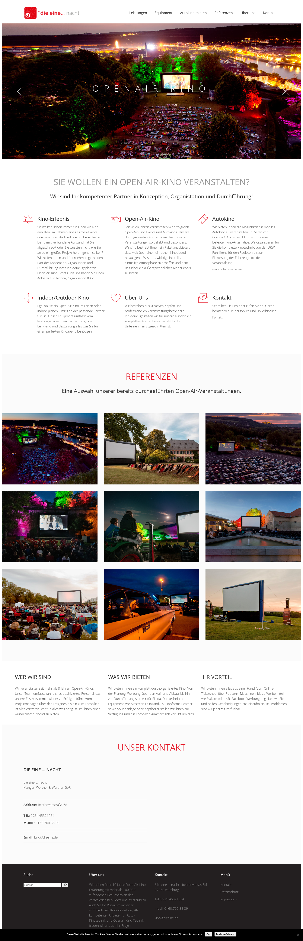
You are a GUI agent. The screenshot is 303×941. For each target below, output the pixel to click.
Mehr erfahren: (225, 934)
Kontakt (226, 884)
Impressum (228, 899)
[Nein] (298, 935)
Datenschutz (229, 892)
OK (209, 934)
